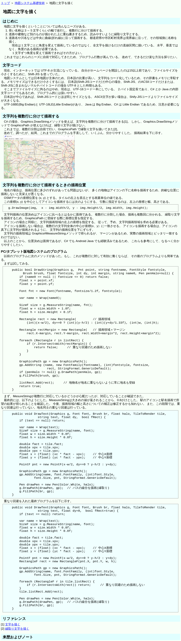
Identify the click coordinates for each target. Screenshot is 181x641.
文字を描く (12, 624)
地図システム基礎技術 (30, 3)
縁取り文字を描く (17, 628)
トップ (5, 3)
